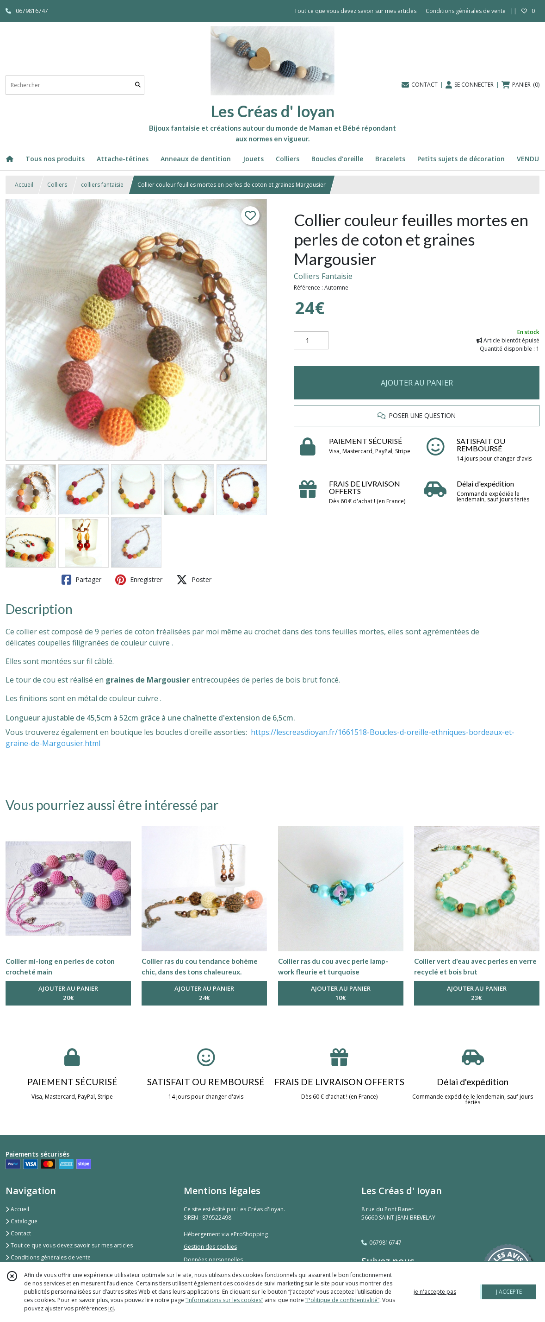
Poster (193, 579)
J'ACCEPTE (509, 1292)
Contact (18, 1233)
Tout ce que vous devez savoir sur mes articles (69, 1245)
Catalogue (21, 1221)
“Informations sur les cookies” (224, 1300)
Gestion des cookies (210, 1247)
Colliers (57, 185)
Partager (81, 579)
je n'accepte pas (435, 1292)
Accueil (24, 185)
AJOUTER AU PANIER (417, 383)
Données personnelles (213, 1260)
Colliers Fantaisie (323, 276)
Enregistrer (138, 579)
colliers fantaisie (102, 185)
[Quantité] (311, 340)
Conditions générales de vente (48, 1257)
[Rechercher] (138, 85)
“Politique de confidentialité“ (342, 1300)
